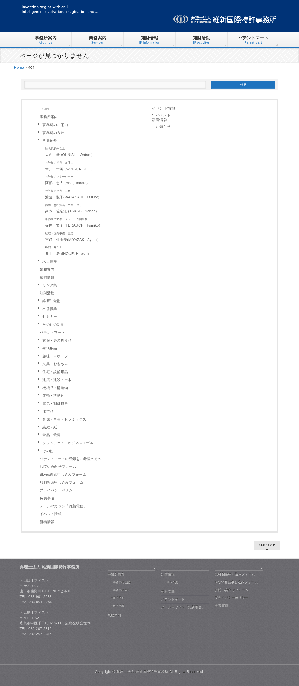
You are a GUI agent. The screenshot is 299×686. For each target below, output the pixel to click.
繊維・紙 (49, 427)
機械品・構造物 (55, 388)
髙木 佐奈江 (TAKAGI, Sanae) (94, 207)
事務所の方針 (53, 133)
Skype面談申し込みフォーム (63, 474)
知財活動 (47, 293)
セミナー (49, 317)
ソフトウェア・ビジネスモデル (67, 443)
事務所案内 (49, 117)
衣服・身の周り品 (56, 340)
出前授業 (49, 309)
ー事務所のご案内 (121, 582)
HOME (45, 109)
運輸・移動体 (53, 395)
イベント (163, 115)
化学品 (47, 411)
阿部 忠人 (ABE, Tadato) (94, 179)
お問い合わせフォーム (58, 467)
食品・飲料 (51, 435)
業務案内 (47, 269)
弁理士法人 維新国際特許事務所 (142, 672)
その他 (47, 451)
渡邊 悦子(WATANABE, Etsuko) (94, 193)
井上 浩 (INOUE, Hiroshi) (94, 250)
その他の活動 (53, 324)
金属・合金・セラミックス (64, 419)
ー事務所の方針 (120, 590)
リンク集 (49, 285)
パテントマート (52, 332)
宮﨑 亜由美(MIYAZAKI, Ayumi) (94, 236)
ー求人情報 (117, 605)
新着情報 (47, 522)
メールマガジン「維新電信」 (63, 506)
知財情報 (47, 277)
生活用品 (49, 348)
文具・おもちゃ (55, 364)
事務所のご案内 (55, 125)
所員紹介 (49, 140)
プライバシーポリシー (58, 490)
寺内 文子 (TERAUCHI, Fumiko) (94, 221)
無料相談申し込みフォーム (61, 482)
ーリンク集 (171, 582)
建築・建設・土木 (56, 380)
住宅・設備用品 (55, 372)
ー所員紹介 (117, 597)
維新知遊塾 (51, 301)
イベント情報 (51, 514)
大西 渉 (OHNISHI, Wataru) (94, 151)
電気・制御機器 (55, 403)
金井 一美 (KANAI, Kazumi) (94, 165)
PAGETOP (266, 545)
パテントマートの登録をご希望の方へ (70, 459)
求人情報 (49, 261)
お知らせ (163, 127)
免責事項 (47, 498)
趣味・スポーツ (55, 356)
